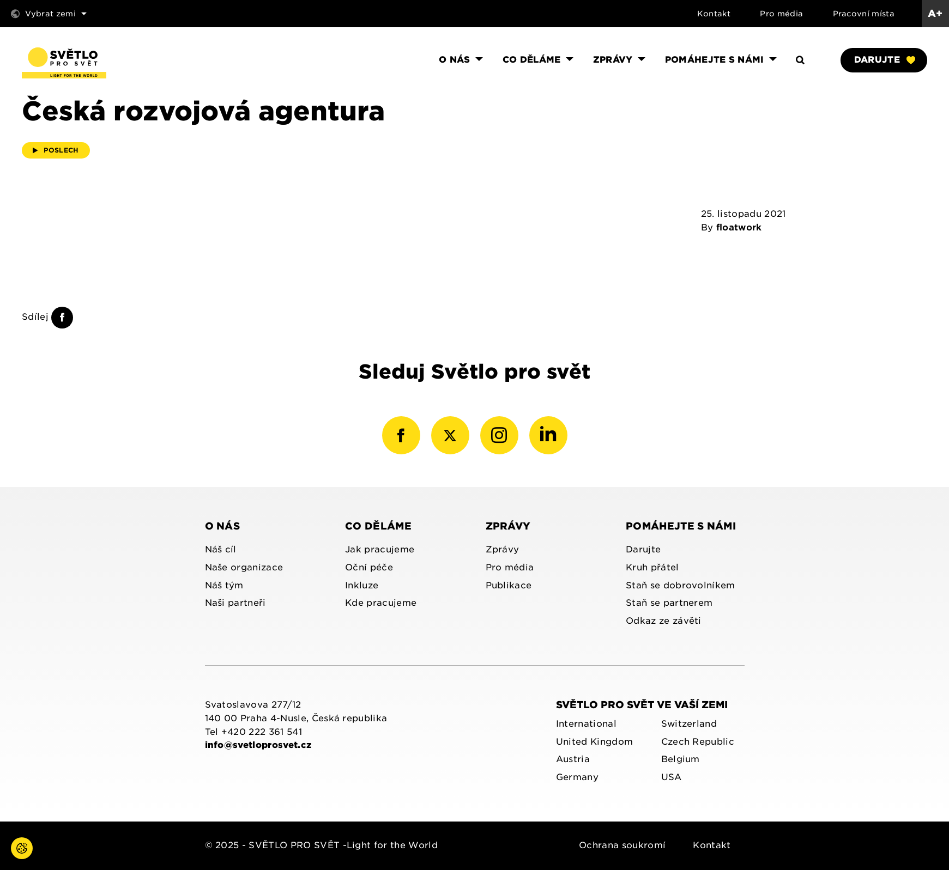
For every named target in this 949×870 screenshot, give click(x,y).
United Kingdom (594, 742)
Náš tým (224, 585)
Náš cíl (221, 549)
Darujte (884, 59)
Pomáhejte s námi (681, 526)
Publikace (509, 585)
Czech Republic (697, 742)
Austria (573, 759)
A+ (935, 13)
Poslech (56, 150)
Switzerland (689, 724)
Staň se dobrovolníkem (680, 585)
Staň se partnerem (669, 603)
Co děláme (378, 526)
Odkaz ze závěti (664, 621)
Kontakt (713, 13)
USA (671, 777)
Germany (577, 777)
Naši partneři (235, 603)
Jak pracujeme (379, 549)
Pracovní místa (863, 13)
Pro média (781, 13)
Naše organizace (244, 567)
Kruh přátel (652, 567)
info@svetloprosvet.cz (258, 745)
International (586, 724)
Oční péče (369, 567)
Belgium (680, 759)
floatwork (739, 227)
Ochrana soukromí (622, 845)
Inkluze (361, 585)
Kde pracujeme (380, 603)
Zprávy (508, 526)
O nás (222, 526)
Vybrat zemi (49, 13)
